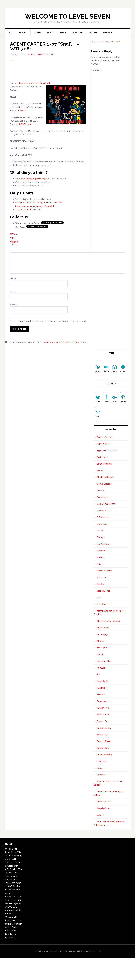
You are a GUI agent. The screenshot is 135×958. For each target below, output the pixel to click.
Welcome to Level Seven (67, 16)
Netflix (100, 654)
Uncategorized (104, 801)
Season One (103, 721)
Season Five (103, 708)
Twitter (97, 402)
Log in (99, 951)
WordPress (90, 951)
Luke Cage (102, 604)
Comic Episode (104, 484)
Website (14, 304)
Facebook (106, 402)
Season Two (103, 748)
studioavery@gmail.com (33, 179)
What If (100, 815)
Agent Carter (107, 42)
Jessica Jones (103, 591)
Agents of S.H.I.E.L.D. (107, 450)
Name (13, 278)
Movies (100, 641)
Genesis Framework (76, 951)
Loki (99, 597)
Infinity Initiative (104, 571)
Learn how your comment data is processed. (64, 342)
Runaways (102, 701)
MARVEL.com (24, 124)
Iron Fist (101, 584)
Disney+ (100, 537)
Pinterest (123, 402)
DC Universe (103, 517)
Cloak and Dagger (105, 477)
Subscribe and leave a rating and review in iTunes (38, 202)
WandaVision (103, 808)
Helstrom (101, 557)
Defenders (102, 524)
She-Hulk (101, 761)
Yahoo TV (22, 110)
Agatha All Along (105, 437)
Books (100, 470)
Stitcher (106, 371)
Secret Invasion (104, 754)
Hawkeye (101, 550)
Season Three (103, 741)
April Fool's (102, 457)
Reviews (101, 694)
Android (123, 371)
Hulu (99, 564)
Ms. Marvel (102, 647)
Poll (99, 674)
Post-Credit (102, 681)
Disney (100, 530)
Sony (99, 768)
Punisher (101, 688)
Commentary (103, 497)
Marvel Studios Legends (108, 621)
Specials (101, 775)
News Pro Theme (57, 951)
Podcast (117, 42)
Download (45, 83)
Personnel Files (104, 661)
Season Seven (104, 728)
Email (13, 291)
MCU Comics (103, 627)
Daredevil (101, 510)
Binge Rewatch (104, 464)
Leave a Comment (45, 54)
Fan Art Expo (103, 544)
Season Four (103, 714)
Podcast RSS (114, 372)
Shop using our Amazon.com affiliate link (34, 206)
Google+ (114, 402)
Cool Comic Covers (106, 504)
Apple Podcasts (98, 372)
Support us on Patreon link (28, 209)
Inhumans (101, 577)
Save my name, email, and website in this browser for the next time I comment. (48, 321)
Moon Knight (103, 634)
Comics (100, 490)
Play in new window (28, 83)
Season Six (102, 734)
